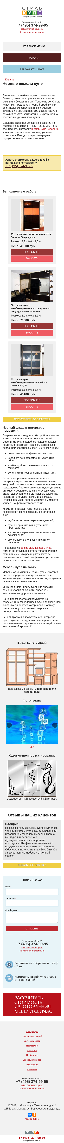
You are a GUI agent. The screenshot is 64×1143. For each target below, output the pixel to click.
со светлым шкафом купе (36, 547)
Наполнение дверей (32, 1036)
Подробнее (32, 252)
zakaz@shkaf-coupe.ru (32, 29)
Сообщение (11, 910)
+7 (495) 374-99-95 (32, 25)
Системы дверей (32, 1041)
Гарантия (32, 1050)
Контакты (32, 1069)
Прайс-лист (32, 1055)
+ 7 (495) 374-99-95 (19, 166)
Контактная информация (32, 32)
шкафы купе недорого (44, 129)
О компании (32, 1065)
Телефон (10, 898)
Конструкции (32, 1031)
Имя (7, 887)
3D (32, 747)
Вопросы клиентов (32, 1060)
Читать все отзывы (32, 865)
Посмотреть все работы (32, 419)
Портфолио (32, 1046)
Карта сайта (32, 1118)
